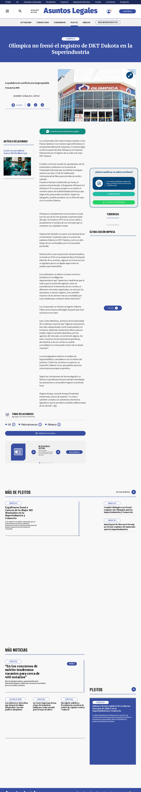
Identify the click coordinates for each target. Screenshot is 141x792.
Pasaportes (124, 2)
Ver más (113, 308)
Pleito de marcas (29, 424)
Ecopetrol (64, 2)
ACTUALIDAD (26, 22)
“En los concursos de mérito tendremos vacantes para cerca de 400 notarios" (22, 671)
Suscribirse (127, 11)
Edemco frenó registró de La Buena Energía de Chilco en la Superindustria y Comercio (111, 708)
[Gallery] (46, 450)
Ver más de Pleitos (126, 492)
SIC (17, 2)
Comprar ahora (114, 194)
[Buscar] (20, 11)
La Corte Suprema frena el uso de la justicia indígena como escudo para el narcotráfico (44, 706)
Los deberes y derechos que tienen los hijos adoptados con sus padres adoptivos (16, 706)
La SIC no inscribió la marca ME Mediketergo (15, 151)
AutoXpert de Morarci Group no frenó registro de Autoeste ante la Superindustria (119, 526)
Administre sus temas (45, 433)
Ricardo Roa (50, 2)
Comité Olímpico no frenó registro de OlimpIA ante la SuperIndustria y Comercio (118, 509)
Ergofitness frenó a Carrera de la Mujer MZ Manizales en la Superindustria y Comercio (19, 512)
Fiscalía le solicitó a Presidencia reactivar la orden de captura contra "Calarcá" (73, 706)
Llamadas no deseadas (32, 2)
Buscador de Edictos (108, 22)
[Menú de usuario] (109, 11)
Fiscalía (98, 2)
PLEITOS (74, 22)
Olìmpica (52, 424)
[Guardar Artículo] (17, 105)
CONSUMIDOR (60, 22)
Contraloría (110, 2)
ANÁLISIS (86, 22)
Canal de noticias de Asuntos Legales (62, 131)
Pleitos (96, 689)
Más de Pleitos (18, 492)
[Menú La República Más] (7, 11)
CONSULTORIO (42, 22)
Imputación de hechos (81, 2)
